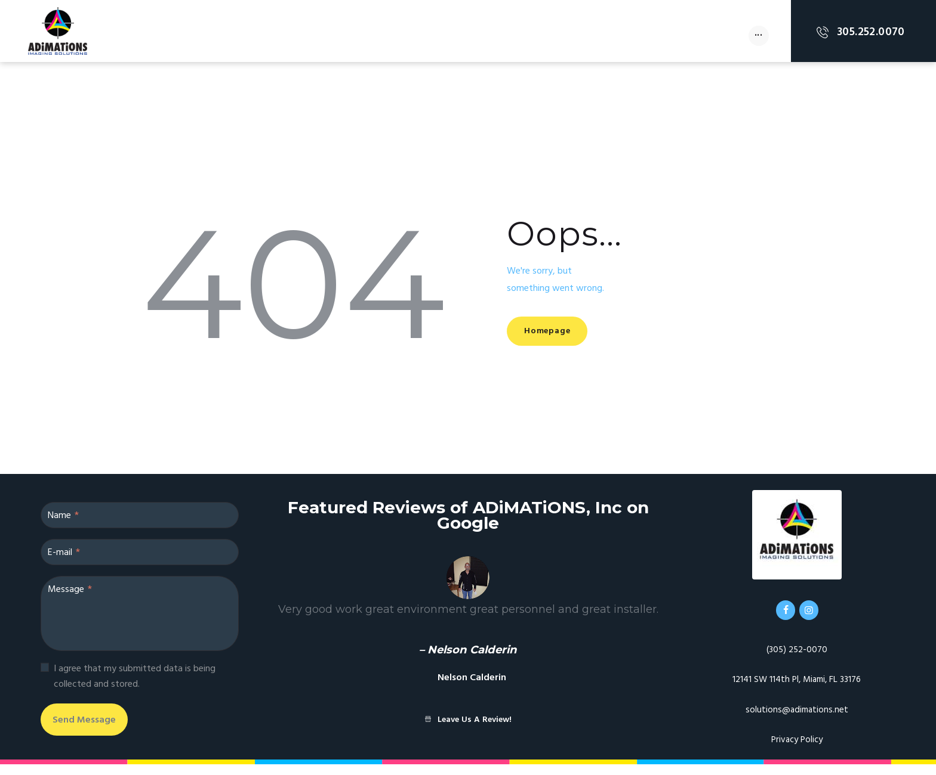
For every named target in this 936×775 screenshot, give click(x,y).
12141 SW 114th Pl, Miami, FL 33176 (797, 690)
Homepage (562, 333)
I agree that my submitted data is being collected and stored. (134, 681)
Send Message (106, 729)
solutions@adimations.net (796, 720)
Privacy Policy (796, 750)
